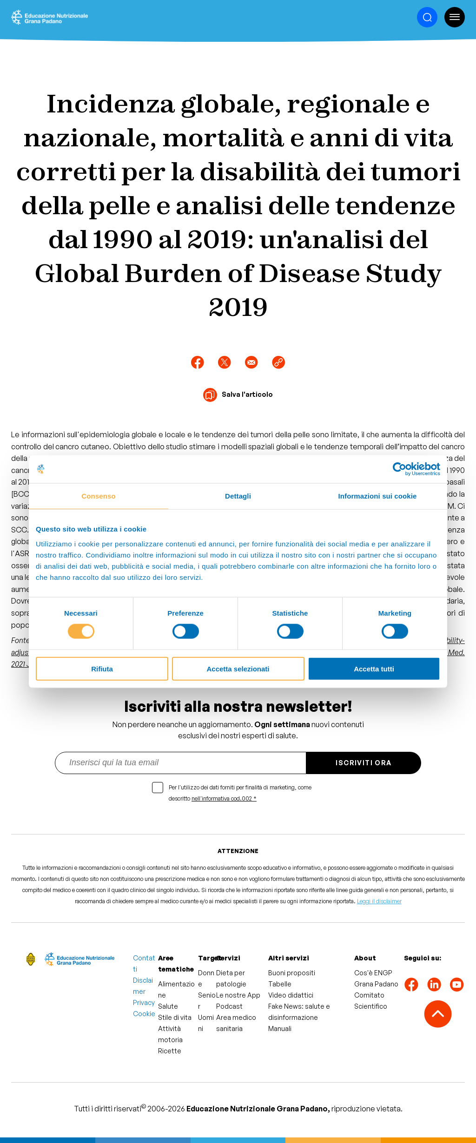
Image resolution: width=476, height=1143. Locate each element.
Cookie (144, 1014)
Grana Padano (376, 984)
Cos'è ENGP (373, 973)
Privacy (144, 1002)
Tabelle (279, 984)
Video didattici (290, 995)
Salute (168, 1006)
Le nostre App (238, 995)
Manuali (279, 1028)
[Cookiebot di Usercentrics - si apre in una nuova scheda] (399, 469)
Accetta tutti (374, 668)
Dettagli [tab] (238, 496)
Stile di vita (175, 1017)
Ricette (169, 1051)
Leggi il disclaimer (379, 901)
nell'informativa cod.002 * (224, 798)
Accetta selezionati (237, 668)
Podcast (229, 1006)
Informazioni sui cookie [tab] (377, 496)
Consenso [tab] (98, 496)
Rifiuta (102, 668)
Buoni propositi (291, 973)
